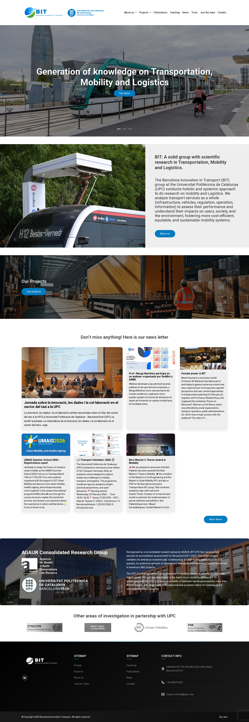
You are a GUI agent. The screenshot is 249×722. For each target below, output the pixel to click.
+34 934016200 (174, 682)
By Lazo (223, 717)
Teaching (175, 12)
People (78, 665)
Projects (78, 671)
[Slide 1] (118, 129)
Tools (194, 12)
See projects (34, 291)
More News (215, 519)
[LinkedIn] (25, 678)
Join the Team (81, 683)
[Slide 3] (130, 129)
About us (79, 677)
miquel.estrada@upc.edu (180, 694)
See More (124, 93)
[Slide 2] (124, 129)
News (185, 12)
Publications (160, 12)
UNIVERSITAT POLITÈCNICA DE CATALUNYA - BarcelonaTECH (189, 669)
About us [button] (129, 12)
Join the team (207, 12)
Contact (222, 12)
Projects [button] (144, 12)
